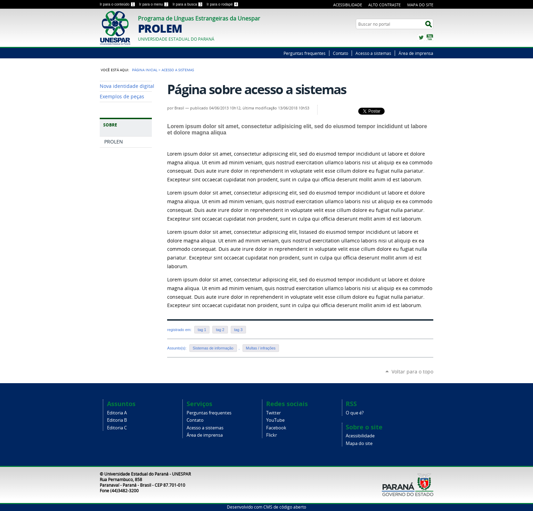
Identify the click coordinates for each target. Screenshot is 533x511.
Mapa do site (359, 443)
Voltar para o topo (412, 371)
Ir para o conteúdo (118, 4)
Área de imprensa (416, 53)
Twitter (421, 37)
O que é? (355, 413)
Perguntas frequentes (305, 53)
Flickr (271, 435)
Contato (340, 53)
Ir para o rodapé (223, 4)
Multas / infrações (261, 348)
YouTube (429, 37)
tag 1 (202, 330)
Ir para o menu (154, 4)
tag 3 (238, 330)
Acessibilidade (347, 4)
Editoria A (117, 413)
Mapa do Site (420, 4)
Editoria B (117, 420)
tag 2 (220, 330)
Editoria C (117, 428)
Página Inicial (144, 69)
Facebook (276, 428)
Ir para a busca (188, 4)
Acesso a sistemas (373, 53)
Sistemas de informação (213, 348)
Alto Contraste (384, 4)
